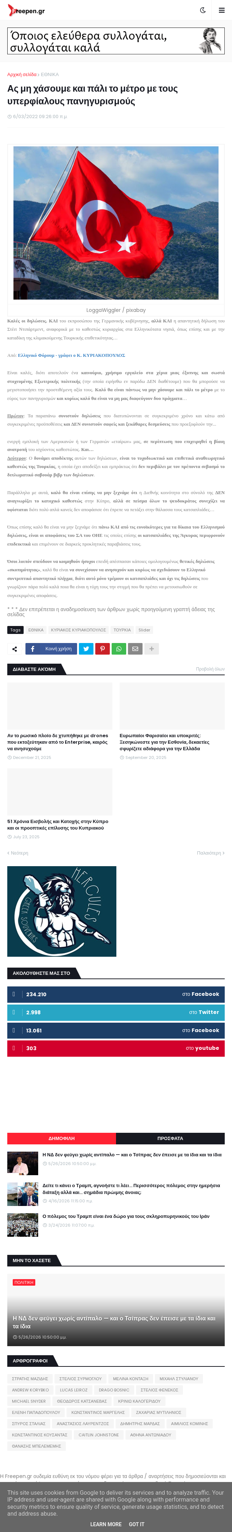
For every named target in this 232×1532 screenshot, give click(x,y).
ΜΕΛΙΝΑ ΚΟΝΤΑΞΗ (130, 1379)
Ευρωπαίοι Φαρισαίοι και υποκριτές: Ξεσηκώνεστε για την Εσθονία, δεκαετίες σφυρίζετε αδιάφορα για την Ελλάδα (164, 742)
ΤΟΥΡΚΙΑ (122, 630)
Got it (136, 1524)
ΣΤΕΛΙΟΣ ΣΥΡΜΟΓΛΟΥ (80, 1379)
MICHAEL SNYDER (29, 1401)
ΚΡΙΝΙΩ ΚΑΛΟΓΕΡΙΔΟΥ (139, 1401)
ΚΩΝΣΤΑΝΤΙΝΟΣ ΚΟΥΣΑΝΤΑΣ (39, 1435)
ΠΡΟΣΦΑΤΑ (170, 1138)
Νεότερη (19, 853)
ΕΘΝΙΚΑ (50, 74)
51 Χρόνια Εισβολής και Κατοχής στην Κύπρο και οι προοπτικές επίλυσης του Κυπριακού (57, 824)
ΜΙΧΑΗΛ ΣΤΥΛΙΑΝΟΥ (179, 1379)
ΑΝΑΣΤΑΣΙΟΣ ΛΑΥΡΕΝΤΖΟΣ (83, 1424)
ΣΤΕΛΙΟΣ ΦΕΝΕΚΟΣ (159, 1390)
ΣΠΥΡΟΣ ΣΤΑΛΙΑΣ (28, 1424)
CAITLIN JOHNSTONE (99, 1435)
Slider (144, 630)
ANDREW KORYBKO (30, 1390)
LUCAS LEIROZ (74, 1390)
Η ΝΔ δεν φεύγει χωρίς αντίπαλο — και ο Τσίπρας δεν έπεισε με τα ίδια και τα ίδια (132, 1155)
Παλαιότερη (209, 853)
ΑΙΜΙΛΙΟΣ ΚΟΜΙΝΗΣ (189, 1424)
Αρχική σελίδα (21, 74)
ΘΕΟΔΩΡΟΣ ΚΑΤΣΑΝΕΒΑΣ (82, 1401)
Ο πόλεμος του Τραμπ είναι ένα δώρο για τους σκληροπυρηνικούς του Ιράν (126, 1216)
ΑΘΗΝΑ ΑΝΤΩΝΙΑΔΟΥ (150, 1435)
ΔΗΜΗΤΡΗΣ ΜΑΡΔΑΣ (140, 1424)
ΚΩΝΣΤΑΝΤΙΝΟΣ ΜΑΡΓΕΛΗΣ (98, 1412)
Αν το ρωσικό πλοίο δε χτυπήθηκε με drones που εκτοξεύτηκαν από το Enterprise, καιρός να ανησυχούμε (57, 742)
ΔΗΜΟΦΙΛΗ (61, 1138)
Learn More (105, 1524)
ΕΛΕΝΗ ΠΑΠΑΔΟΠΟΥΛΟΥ (36, 1412)
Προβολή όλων (210, 669)
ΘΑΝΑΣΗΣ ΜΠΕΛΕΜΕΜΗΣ (36, 1446)
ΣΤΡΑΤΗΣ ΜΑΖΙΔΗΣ (30, 1379)
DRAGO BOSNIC (114, 1390)
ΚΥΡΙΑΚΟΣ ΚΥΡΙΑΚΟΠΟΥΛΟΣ (78, 630)
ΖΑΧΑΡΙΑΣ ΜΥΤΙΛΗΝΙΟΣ (158, 1412)
